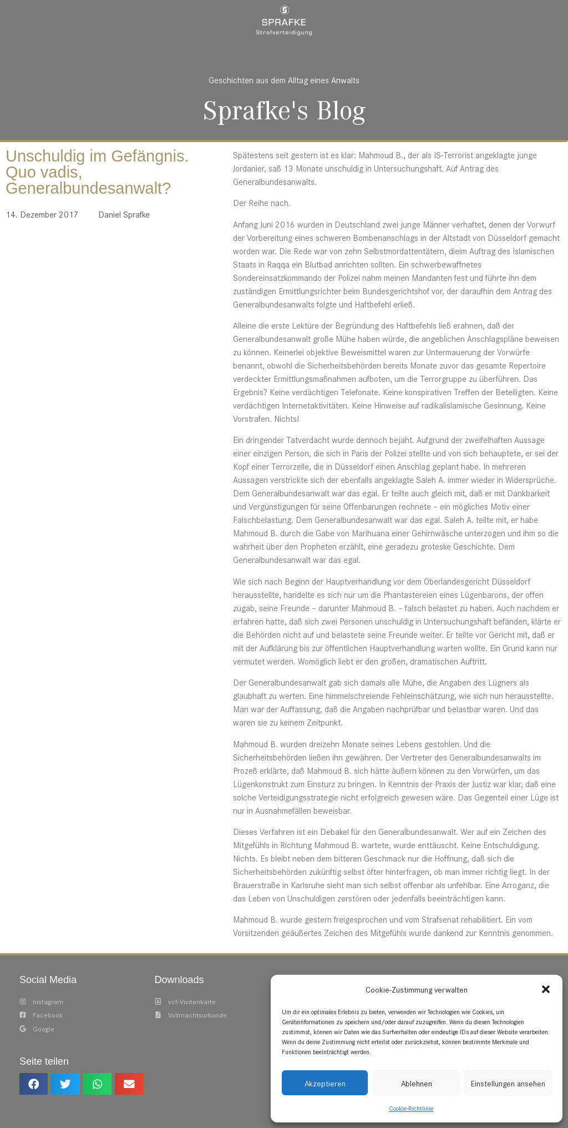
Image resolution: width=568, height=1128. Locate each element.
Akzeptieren (325, 1083)
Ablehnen (416, 1083)
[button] (545, 989)
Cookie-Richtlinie (411, 1108)
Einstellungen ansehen (508, 1083)
